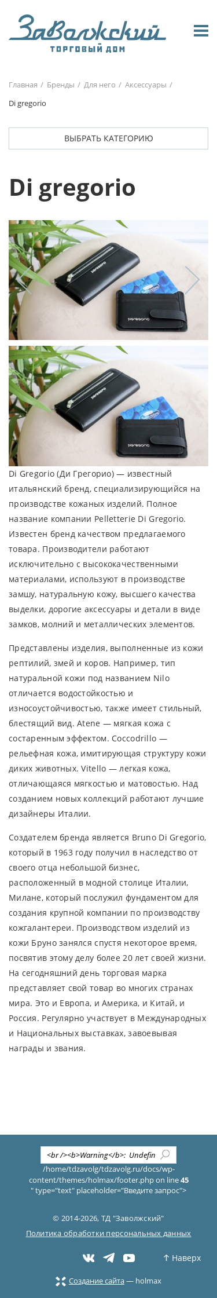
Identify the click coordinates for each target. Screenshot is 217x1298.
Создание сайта (90, 1280)
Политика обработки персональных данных (109, 1233)
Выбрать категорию (108, 138)
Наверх (182, 1257)
